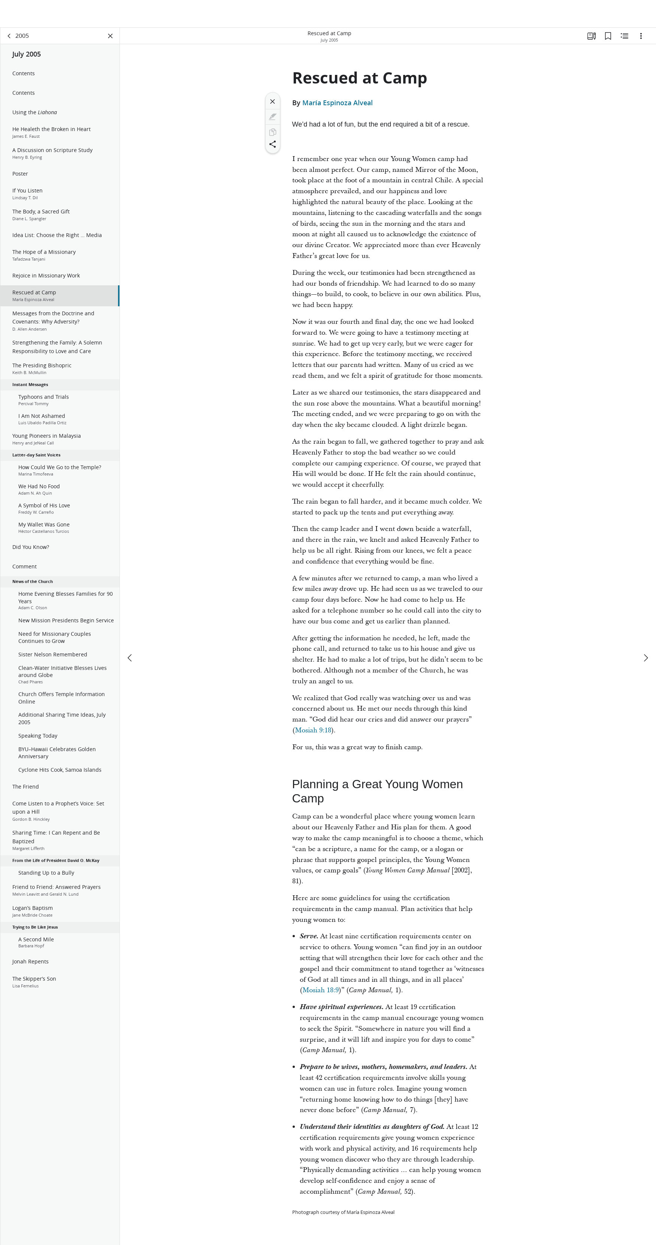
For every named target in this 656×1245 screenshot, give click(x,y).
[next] (645, 630)
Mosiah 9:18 (313, 730)
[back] (9, 36)
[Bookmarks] (608, 36)
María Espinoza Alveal (337, 102)
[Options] (641, 36)
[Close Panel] (111, 36)
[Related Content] (624, 36)
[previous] (130, 630)
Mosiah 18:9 (320, 990)
